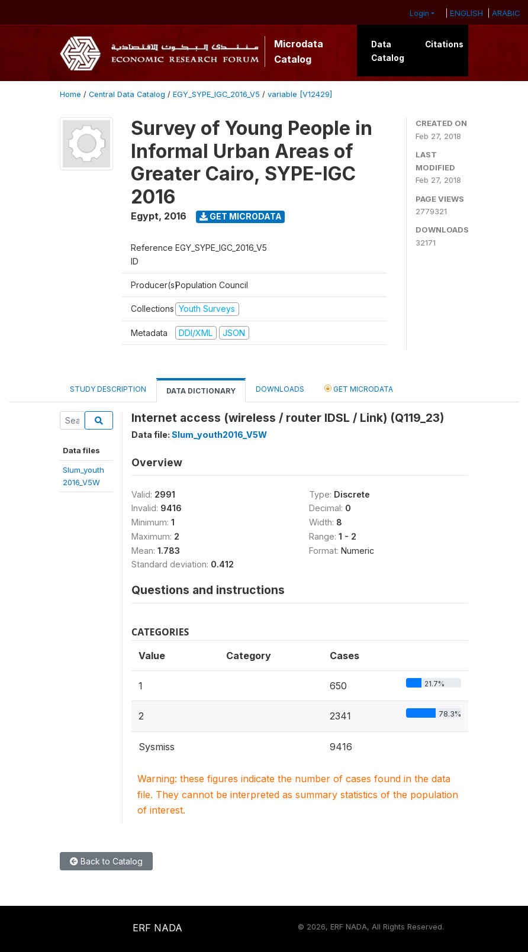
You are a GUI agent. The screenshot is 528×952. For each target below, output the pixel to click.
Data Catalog (387, 51)
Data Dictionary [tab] (201, 390)
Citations (444, 44)
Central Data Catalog (127, 94)
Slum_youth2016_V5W (219, 435)
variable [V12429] (300, 94)
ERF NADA (157, 928)
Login (419, 13)
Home (70, 94)
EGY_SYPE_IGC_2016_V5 (216, 94)
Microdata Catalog (298, 51)
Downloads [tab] (280, 389)
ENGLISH (466, 13)
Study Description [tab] (108, 389)
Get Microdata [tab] (358, 388)
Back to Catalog (106, 861)
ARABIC (506, 13)
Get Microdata (240, 216)
